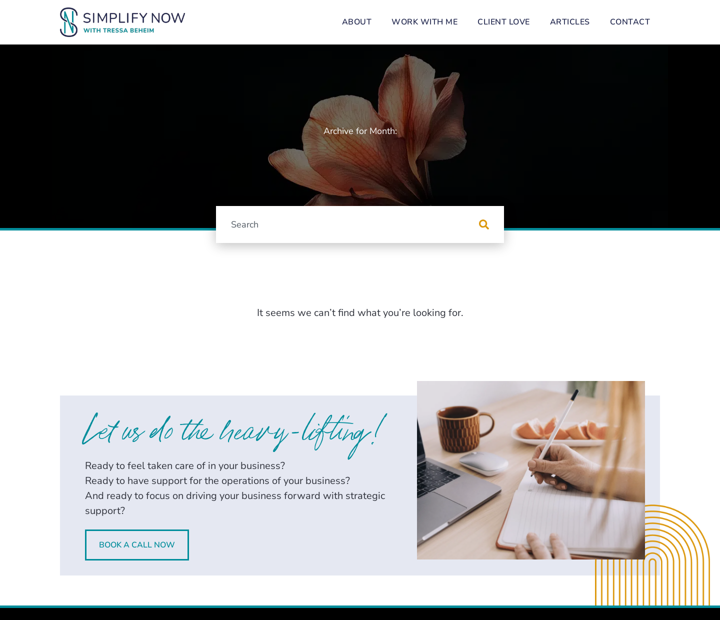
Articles (570, 22)
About (357, 22)
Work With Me (425, 22)
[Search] (491, 224)
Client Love (504, 22)
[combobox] (347, 224)
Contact (630, 22)
